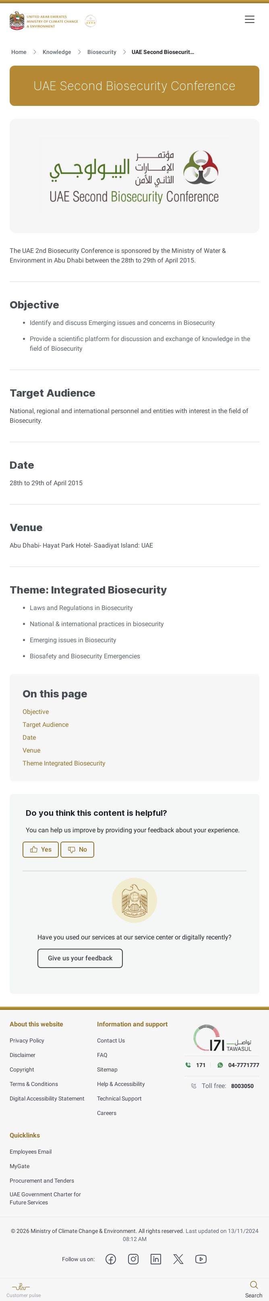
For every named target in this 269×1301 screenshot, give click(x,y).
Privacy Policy (27, 1040)
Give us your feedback (80, 958)
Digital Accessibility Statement (47, 1098)
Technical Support (119, 1098)
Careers (106, 1113)
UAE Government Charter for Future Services (45, 1198)
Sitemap (107, 1069)
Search (254, 1295)
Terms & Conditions (34, 1084)
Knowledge (57, 52)
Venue (31, 750)
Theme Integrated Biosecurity (64, 763)
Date (29, 737)
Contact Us (111, 1040)
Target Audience (45, 724)
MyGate (19, 1166)
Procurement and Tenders (42, 1180)
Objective (36, 712)
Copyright (22, 1069)
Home (19, 52)
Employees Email (31, 1151)
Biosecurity (101, 52)
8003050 (242, 1086)
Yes (41, 850)
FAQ (102, 1055)
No (77, 850)
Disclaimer (22, 1055)
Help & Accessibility (121, 1084)
